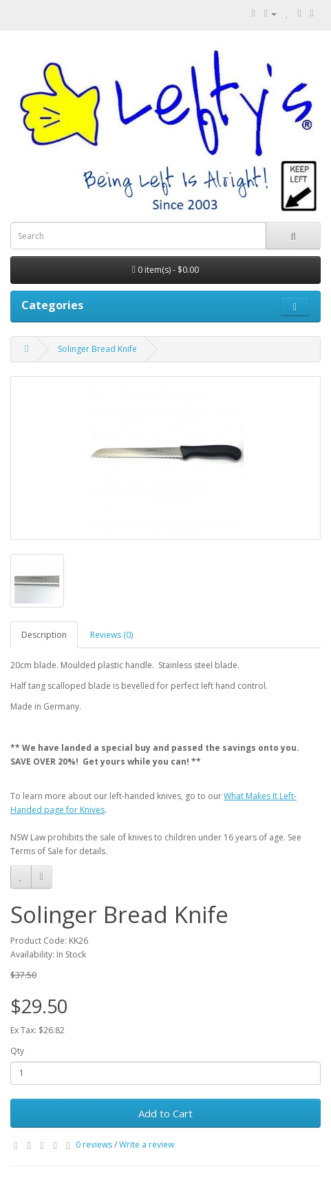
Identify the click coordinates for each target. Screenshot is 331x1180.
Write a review (146, 1144)
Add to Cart (165, 1113)
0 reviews (94, 1144)
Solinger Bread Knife (97, 349)
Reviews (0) (111, 635)
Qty (17, 1051)
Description (44, 635)
